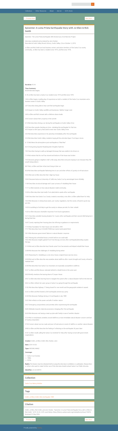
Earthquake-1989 (48, 397)
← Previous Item (29, 18)
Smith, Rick (38, 397)
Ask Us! (59, 11)
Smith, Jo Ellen (29, 397)
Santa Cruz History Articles (33, 383)
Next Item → (89, 18)
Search (92, 4)
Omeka (39, 428)
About (52, 11)
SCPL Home (69, 11)
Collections (28, 11)
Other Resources (40, 11)
